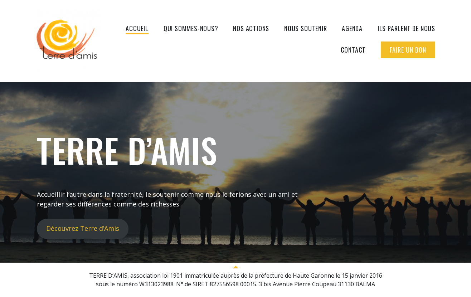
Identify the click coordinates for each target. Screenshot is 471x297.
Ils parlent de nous (406, 28)
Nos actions (251, 28)
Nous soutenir (305, 28)
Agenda (352, 28)
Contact (353, 49)
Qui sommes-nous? (191, 28)
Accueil (137, 28)
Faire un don (408, 49)
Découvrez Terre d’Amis (82, 228)
